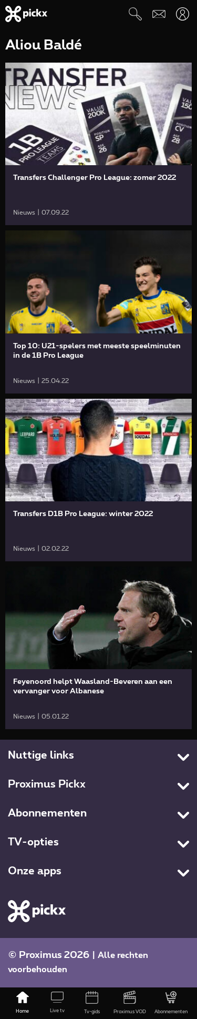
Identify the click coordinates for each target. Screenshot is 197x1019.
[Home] (22, 1003)
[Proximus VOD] (129, 1003)
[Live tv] (57, 1003)
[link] (98, 144)
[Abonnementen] (171, 1003)
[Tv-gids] (92, 1003)
